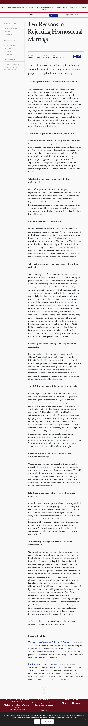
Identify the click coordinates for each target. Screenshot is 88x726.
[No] (85, 719)
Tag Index (7, 51)
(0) (53, 15)
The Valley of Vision (11, 64)
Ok (37, 721)
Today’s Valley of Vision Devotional (11, 68)
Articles (46, 57)
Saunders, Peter (34, 57)
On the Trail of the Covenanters (44, 664)
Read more (47, 721)
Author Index (9, 45)
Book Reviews (9, 35)
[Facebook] (75, 56)
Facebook (76, 703)
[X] (79, 56)
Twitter (65, 703)
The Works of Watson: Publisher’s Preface (49, 642)
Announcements (10, 29)
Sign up (44, 711)
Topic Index (8, 54)
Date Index (8, 48)
